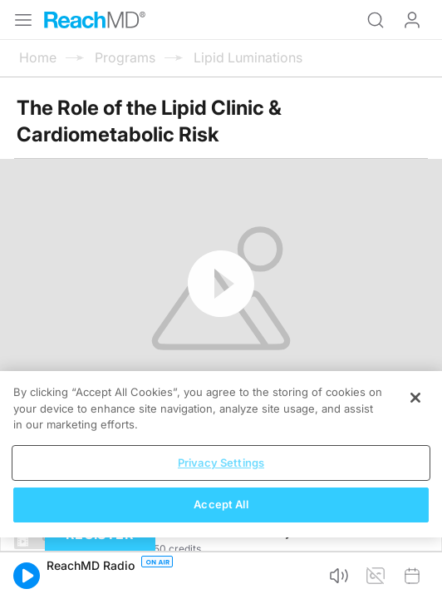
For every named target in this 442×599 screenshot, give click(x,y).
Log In (412, 20)
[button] (26, 575)
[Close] (415, 397)
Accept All (221, 504)
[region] (221, 454)
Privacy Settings (221, 462)
